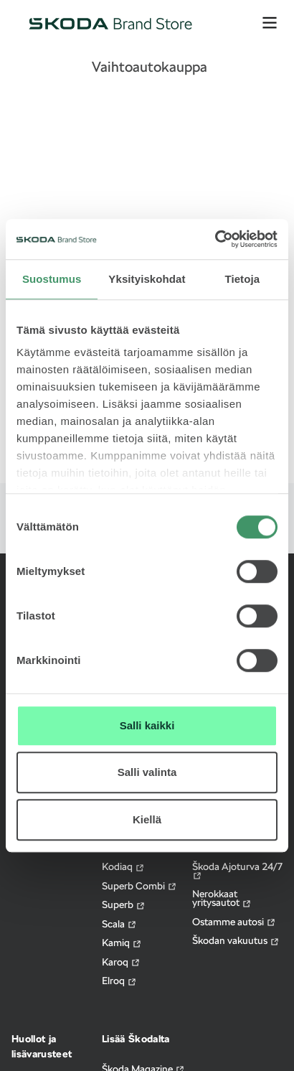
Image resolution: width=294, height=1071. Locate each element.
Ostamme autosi (234, 922)
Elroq (119, 981)
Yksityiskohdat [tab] (146, 279)
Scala (119, 924)
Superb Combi (139, 886)
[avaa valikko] (269, 23)
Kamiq (122, 943)
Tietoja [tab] (242, 279)
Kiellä (147, 819)
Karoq (121, 962)
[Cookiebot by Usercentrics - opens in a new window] (215, 239)
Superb (124, 905)
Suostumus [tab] (52, 279)
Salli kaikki (147, 725)
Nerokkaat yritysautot (222, 898)
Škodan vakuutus (236, 941)
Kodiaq (123, 867)
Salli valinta (147, 772)
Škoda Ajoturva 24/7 (237, 871)
